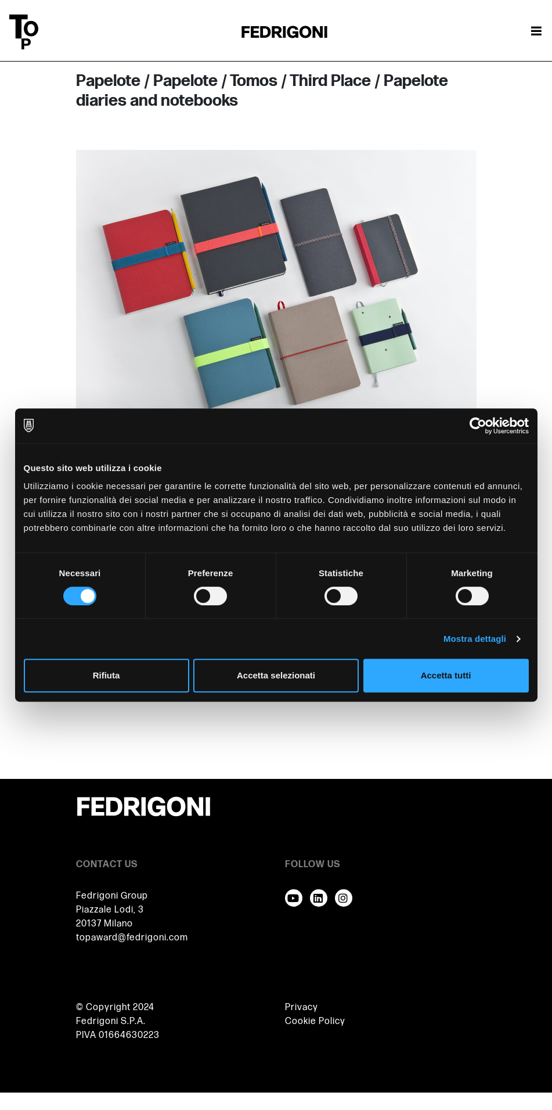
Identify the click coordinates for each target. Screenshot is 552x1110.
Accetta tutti (446, 675)
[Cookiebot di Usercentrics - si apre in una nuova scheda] (478, 425)
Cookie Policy (315, 1021)
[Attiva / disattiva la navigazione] (536, 32)
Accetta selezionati (276, 675)
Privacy (301, 1007)
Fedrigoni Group (112, 895)
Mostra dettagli (474, 639)
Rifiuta (106, 675)
